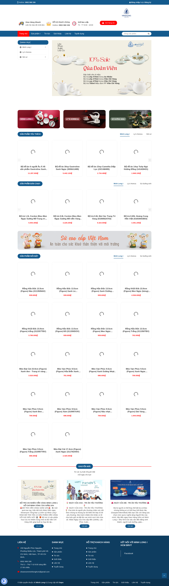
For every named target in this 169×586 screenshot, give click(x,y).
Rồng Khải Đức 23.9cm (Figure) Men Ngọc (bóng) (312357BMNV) (136, 291)
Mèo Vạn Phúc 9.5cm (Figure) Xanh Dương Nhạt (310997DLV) (101, 371)
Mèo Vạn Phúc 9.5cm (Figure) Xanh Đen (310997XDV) (33, 411)
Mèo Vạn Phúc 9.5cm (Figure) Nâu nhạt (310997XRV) (102, 411)
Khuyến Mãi (84, 466)
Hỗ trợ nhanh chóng (61, 22)
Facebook (128, 553)
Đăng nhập (134, 2)
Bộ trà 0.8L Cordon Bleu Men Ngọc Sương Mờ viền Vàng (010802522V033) (67, 218)
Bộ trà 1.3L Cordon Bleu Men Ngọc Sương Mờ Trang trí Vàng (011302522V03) (33, 218)
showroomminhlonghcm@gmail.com (35, 572)
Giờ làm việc (83, 22)
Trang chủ (23, 34)
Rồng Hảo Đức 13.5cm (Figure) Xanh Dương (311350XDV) (102, 291)
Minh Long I (26, 47)
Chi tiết (38, 526)
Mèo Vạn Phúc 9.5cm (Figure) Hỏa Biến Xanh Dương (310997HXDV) (67, 371)
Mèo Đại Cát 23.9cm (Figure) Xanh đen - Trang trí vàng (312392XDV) (33, 371)
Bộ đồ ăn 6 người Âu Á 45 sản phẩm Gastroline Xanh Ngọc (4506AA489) (33, 169)
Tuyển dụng (79, 34)
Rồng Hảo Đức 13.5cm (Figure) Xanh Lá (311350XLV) (67, 291)
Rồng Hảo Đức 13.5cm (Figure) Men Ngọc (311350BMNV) (102, 331)
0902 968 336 (30, 2)
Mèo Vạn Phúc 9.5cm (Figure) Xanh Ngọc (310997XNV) (136, 371)
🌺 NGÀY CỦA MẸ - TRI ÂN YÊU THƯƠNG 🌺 (130, 503)
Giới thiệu (57, 34)
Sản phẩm (36, 34)
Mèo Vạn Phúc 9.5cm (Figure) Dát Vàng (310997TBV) (136, 411)
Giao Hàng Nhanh (33, 22)
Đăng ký (148, 2)
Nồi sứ (24, 57)
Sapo (61, 582)
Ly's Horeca (26, 52)
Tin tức (47, 34)
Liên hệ (68, 34)
